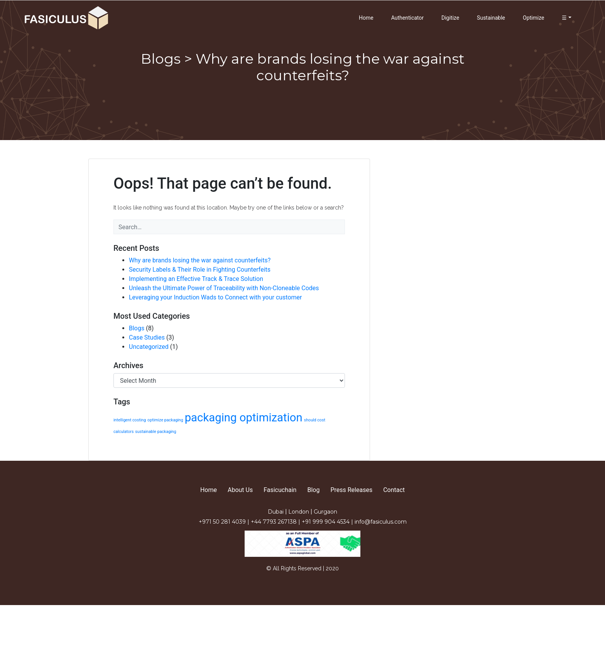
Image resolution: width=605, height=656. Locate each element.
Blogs (136, 328)
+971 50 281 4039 (223, 521)
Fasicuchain (280, 490)
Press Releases (351, 490)
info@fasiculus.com (381, 521)
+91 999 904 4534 (326, 521)
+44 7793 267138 (274, 521)
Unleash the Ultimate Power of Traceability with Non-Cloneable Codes (224, 288)
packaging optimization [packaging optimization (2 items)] (243, 417)
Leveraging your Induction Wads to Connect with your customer (215, 297)
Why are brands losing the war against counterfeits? (199, 260)
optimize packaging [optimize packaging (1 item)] (165, 420)
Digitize (450, 18)
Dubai (276, 511)
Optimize (533, 18)
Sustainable (491, 18)
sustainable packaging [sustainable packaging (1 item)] (155, 431)
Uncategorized (149, 346)
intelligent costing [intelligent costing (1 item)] (129, 420)
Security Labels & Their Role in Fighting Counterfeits (199, 269)
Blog (313, 490)
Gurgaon (325, 511)
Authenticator (407, 18)
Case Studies (147, 337)
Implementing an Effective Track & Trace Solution (196, 278)
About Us (240, 490)
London (299, 511)
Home (366, 18)
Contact (394, 490)
